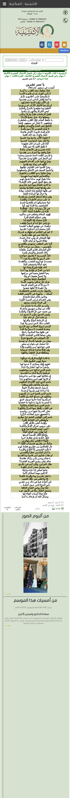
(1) (21, 258)
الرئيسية (62, 73)
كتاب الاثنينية (50, 73)
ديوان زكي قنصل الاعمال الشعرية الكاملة (23, 73)
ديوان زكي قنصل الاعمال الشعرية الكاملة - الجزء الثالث (38, 76)
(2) (19, 443)
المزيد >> (7, 594)
